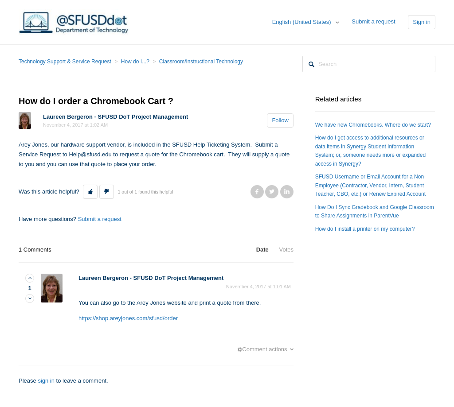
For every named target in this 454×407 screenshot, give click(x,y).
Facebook (257, 191)
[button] (90, 192)
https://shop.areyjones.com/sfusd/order (128, 318)
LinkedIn (287, 191)
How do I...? (135, 61)
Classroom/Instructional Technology (201, 61)
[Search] (368, 64)
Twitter (271, 191)
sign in (46, 380)
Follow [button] (280, 120)
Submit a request (373, 21)
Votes (286, 249)
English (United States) (302, 22)
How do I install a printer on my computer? (365, 229)
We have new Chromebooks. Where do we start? (373, 125)
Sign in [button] (422, 22)
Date (262, 249)
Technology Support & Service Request (65, 61)
